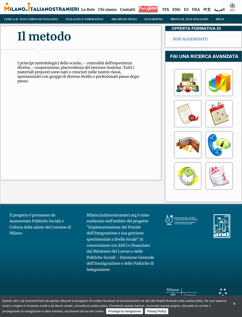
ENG (176, 9)
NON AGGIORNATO (190, 39)
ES (186, 9)
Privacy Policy (156, 311)
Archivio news (124, 19)
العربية (219, 9)
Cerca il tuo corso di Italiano (31, 19)
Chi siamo (107, 9)
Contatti (127, 9)
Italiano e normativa (84, 19)
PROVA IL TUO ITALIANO (189, 19)
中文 (207, 9)
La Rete (88, 9)
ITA (165, 9)
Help (220, 19)
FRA (196, 9)
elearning (153, 19)
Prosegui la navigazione (124, 311)
